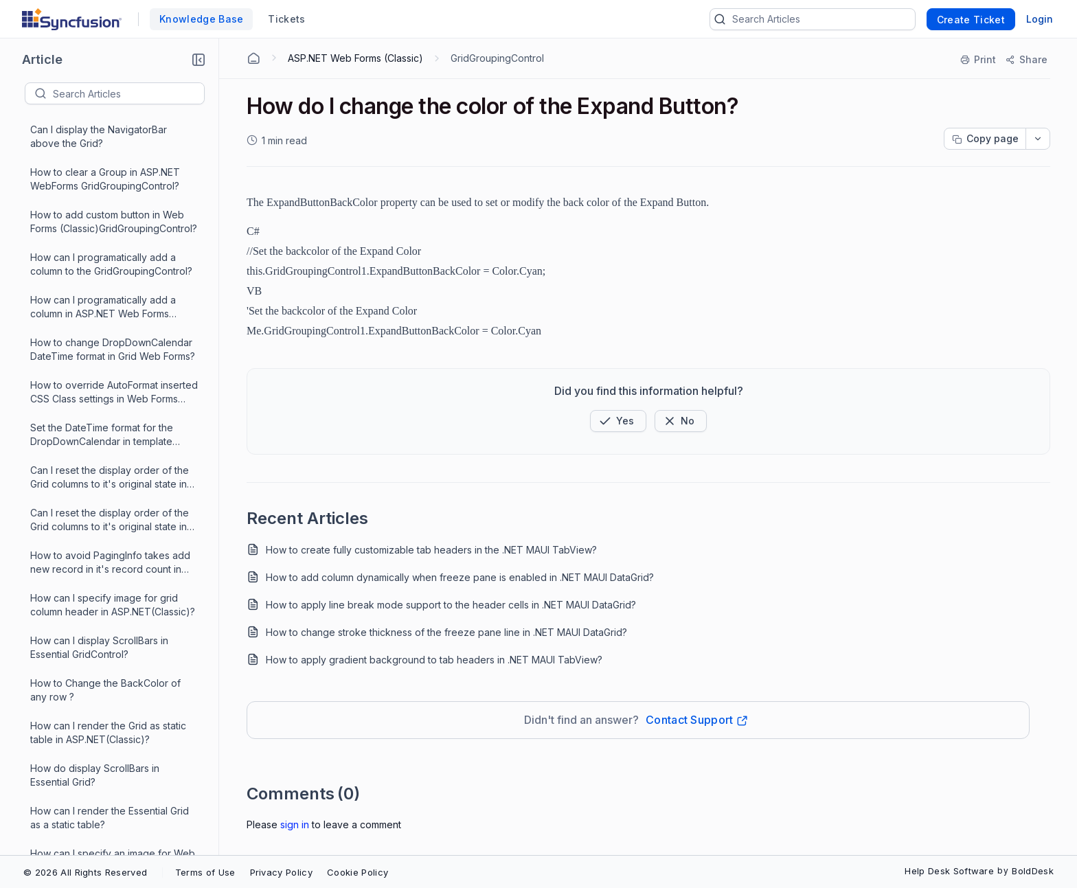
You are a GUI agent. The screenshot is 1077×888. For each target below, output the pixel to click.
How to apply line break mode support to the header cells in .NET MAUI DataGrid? (451, 605)
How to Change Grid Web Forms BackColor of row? (103, 509)
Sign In (294, 824)
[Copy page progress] (985, 139)
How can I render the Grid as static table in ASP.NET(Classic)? (108, 339)
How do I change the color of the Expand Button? (109, 807)
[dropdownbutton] (1037, 139)
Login (1039, 19)
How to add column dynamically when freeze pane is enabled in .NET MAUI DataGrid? (460, 577)
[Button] (681, 421)
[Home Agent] (253, 58)
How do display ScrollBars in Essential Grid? (94, 381)
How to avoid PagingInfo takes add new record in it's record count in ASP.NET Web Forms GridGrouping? (111, 169)
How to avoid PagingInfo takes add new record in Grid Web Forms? (110, 552)
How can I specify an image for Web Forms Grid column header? (112, 466)
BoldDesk (1033, 870)
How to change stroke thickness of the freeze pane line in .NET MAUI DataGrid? (446, 632)
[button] (198, 59)
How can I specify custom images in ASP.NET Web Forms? (111, 637)
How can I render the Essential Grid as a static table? (109, 424)
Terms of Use (205, 872)
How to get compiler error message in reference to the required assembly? (111, 765)
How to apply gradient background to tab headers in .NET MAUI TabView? (434, 659)
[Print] (978, 60)
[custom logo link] (72, 19)
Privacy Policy (281, 872)
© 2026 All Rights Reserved (85, 872)
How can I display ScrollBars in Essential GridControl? (99, 253)
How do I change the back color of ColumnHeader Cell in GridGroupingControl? (109, 595)
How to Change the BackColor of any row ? (105, 296)
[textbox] (128, 93)
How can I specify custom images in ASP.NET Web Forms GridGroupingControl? (111, 722)
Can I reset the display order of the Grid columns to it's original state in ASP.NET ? (109, 126)
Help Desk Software (949, 870)
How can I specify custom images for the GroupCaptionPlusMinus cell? (113, 679)
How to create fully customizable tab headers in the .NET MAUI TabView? (431, 550)
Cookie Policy (357, 872)
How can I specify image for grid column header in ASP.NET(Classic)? (112, 211)
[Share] (1025, 60)
